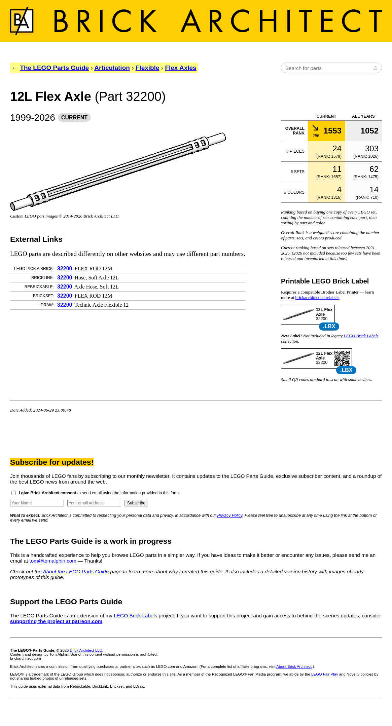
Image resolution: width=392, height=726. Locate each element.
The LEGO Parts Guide (54, 67)
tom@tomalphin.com (52, 561)
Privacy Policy (230, 515)
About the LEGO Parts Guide (76, 571)
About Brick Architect (294, 666)
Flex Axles (180, 67)
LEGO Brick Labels (361, 335)
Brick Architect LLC (86, 650)
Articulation (112, 67)
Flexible (147, 67)
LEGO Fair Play (324, 674)
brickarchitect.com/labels (317, 297)
